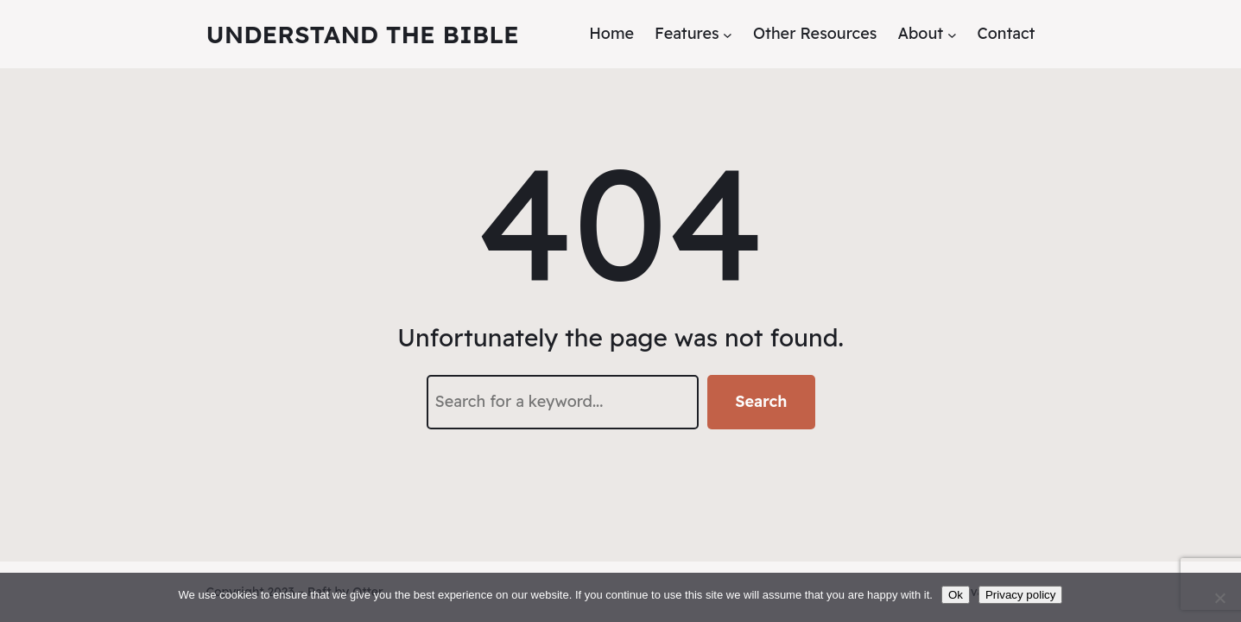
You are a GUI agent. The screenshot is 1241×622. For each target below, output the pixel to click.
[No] (1219, 597)
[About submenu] (952, 34)
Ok (955, 594)
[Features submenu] (727, 34)
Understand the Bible (362, 34)
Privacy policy (1020, 594)
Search (761, 401)
